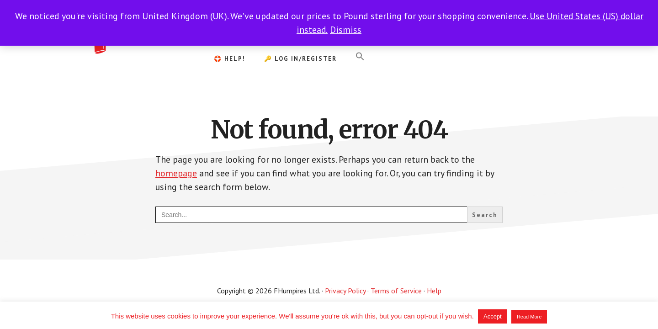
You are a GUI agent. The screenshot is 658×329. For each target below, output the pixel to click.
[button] (360, 56)
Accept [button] (492, 316)
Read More (529, 316)
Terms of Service (396, 290)
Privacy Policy (345, 290)
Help (434, 290)
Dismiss (345, 30)
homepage (176, 173)
